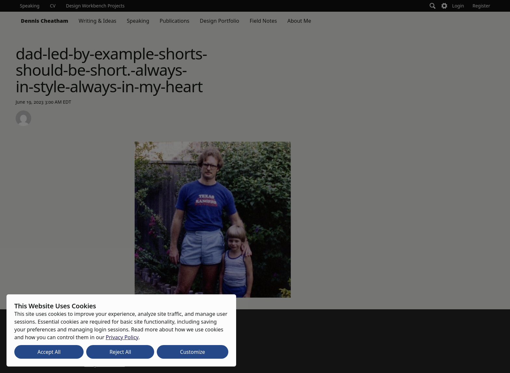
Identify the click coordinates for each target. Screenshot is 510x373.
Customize (192, 351)
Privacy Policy (122, 337)
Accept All (48, 351)
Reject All (120, 351)
